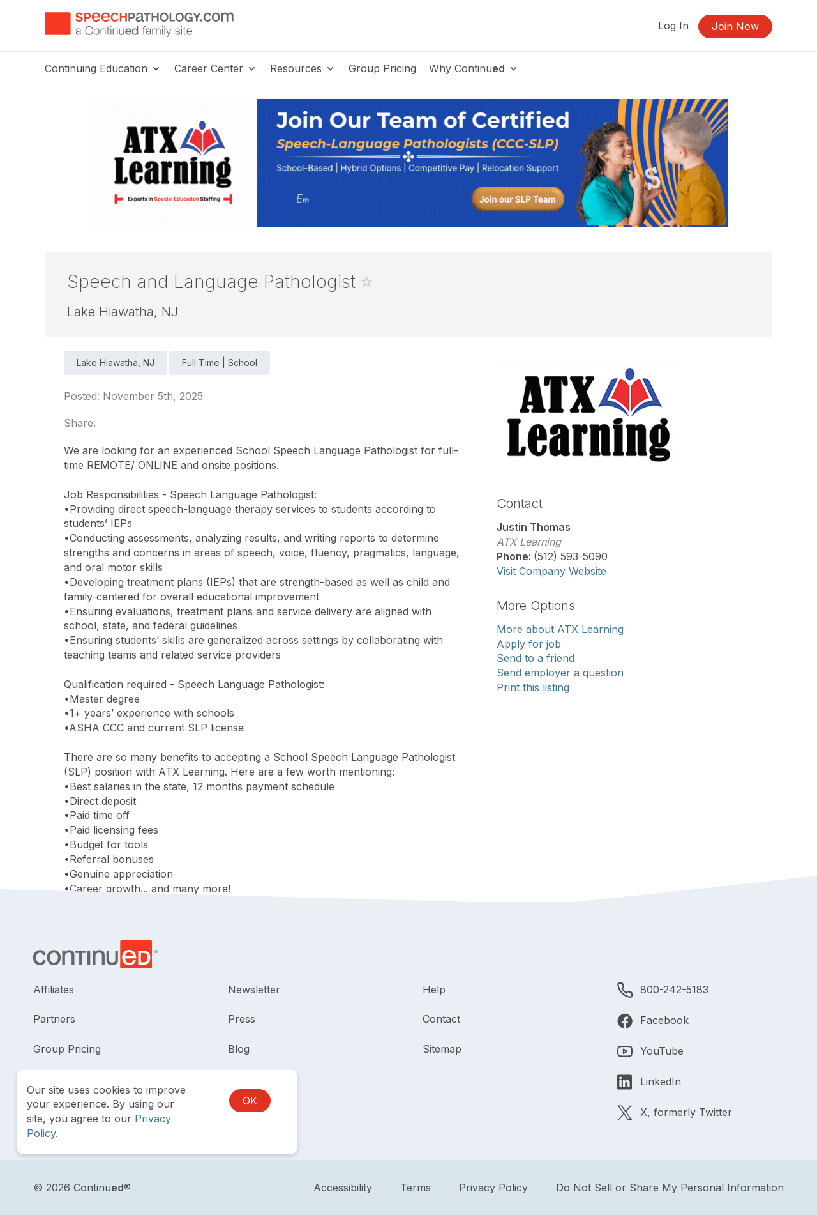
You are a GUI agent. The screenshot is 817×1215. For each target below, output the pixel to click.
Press (241, 1018)
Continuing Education (103, 68)
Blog (239, 1049)
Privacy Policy (493, 1187)
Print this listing (533, 687)
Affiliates (53, 989)
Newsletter (254, 989)
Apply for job (529, 644)
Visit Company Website (551, 571)
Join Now (735, 26)
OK (250, 1100)
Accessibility (342, 1187)
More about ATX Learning (560, 629)
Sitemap (442, 1049)
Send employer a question (560, 672)
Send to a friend (535, 658)
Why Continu (474, 68)
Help (434, 989)
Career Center (215, 68)
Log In (673, 25)
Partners (54, 1018)
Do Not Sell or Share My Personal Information (670, 1187)
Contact (441, 1018)
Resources (303, 68)
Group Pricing (382, 68)
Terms (415, 1187)
